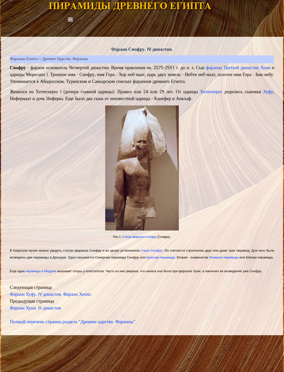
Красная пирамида (160, 257)
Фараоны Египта (24, 59)
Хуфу (268, 92)
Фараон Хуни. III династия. (36, 308)
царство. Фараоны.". (117, 322)
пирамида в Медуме (41, 271)
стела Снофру (152, 250)
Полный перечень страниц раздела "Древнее (53, 322)
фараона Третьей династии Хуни (238, 68)
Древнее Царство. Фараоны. (65, 59)
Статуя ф (139, 237)
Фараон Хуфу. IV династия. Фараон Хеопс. (51, 294)
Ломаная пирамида (224, 257)
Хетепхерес (211, 92)
